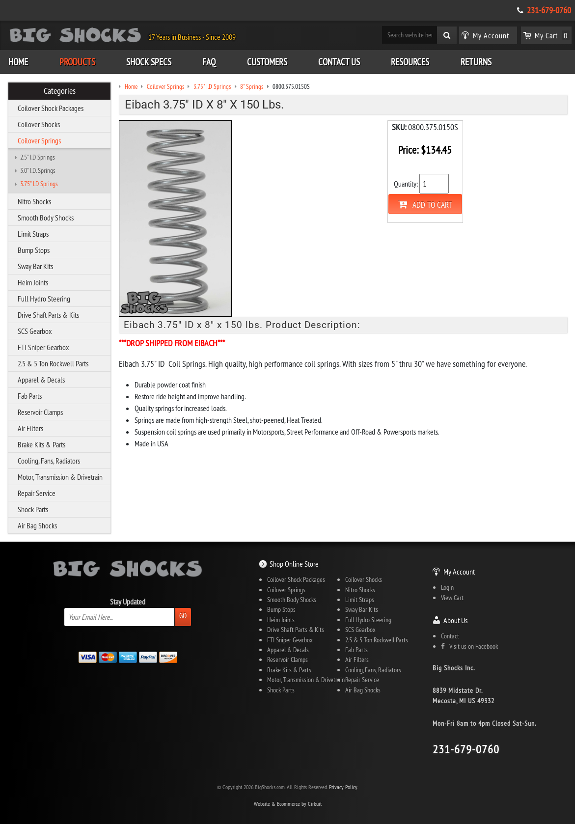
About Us (455, 620)
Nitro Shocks (34, 201)
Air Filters (30, 428)
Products (77, 62)
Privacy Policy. (343, 787)
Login (447, 587)
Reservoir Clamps (40, 412)
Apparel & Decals (41, 380)
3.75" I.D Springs (39, 183)
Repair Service (36, 493)
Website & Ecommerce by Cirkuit (288, 803)
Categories (60, 90)
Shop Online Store (294, 564)
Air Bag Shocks (37, 525)
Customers (267, 62)
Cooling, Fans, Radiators (49, 461)
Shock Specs (148, 62)
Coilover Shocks (39, 124)
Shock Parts (33, 509)
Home (18, 62)
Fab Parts (30, 396)
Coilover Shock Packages (50, 108)
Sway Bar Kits (35, 266)
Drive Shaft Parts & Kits (48, 315)
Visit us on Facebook (469, 646)
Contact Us (339, 62)
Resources (410, 62)
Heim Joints (33, 282)
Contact (450, 636)
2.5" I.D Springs (37, 157)
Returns (476, 62)
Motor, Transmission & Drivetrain (60, 477)
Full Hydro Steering (44, 298)
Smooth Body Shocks (46, 217)
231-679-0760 (549, 10)
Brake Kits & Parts (41, 444)
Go (183, 615)
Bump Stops (34, 250)
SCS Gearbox (35, 331)
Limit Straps (33, 234)
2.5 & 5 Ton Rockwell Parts (53, 363)
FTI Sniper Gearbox (43, 347)
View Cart (452, 597)
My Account (459, 572)
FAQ (209, 62)
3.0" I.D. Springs (37, 170)
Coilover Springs (39, 140)
